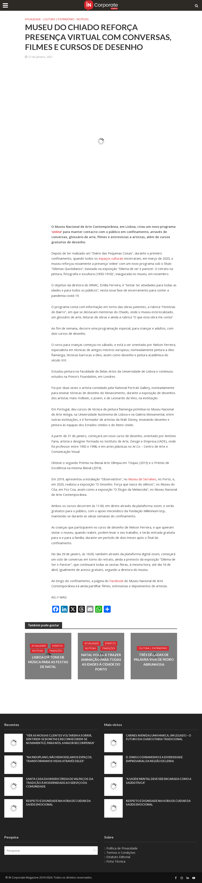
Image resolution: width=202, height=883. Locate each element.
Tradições (55, 651)
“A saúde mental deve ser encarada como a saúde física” (159, 780)
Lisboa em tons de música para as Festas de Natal (48, 662)
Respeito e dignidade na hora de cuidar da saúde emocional (59, 802)
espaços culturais (111, 258)
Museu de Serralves (141, 479)
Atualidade (33, 19)
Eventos (57, 646)
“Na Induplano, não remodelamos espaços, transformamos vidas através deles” (59, 759)
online (56, 232)
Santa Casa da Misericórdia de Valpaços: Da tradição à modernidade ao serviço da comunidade (60, 782)
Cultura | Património (58, 19)
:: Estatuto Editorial (117, 857)
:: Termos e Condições (119, 853)
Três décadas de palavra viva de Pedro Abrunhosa (154, 659)
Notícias (83, 19)
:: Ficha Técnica (114, 861)
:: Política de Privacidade (121, 848)
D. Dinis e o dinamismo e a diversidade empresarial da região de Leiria (155, 759)
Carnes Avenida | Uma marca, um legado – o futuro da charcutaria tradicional (159, 737)
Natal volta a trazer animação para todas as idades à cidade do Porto (101, 662)
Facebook (116, 581)
